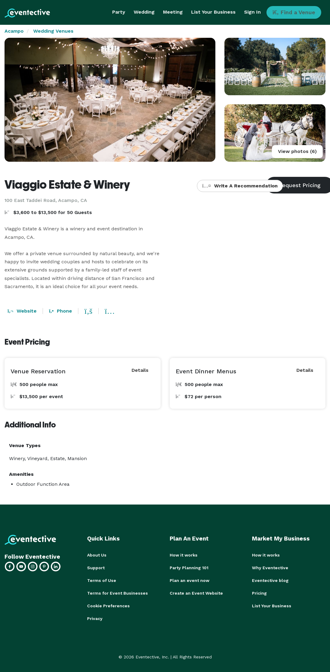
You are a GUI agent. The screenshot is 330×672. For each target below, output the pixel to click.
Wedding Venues (53, 31)
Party (118, 12)
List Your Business (213, 12)
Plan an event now (189, 580)
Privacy (95, 618)
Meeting (173, 12)
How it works (184, 555)
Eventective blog (270, 580)
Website (22, 311)
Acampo (14, 31)
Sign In (252, 12)
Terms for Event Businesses (117, 593)
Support (96, 567)
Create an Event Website (196, 593)
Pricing (259, 593)
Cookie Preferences (108, 605)
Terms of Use (101, 580)
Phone (60, 311)
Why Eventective (270, 567)
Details (140, 370)
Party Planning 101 (189, 567)
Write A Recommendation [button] (239, 186)
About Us (96, 555)
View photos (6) (297, 151)
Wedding (144, 12)
